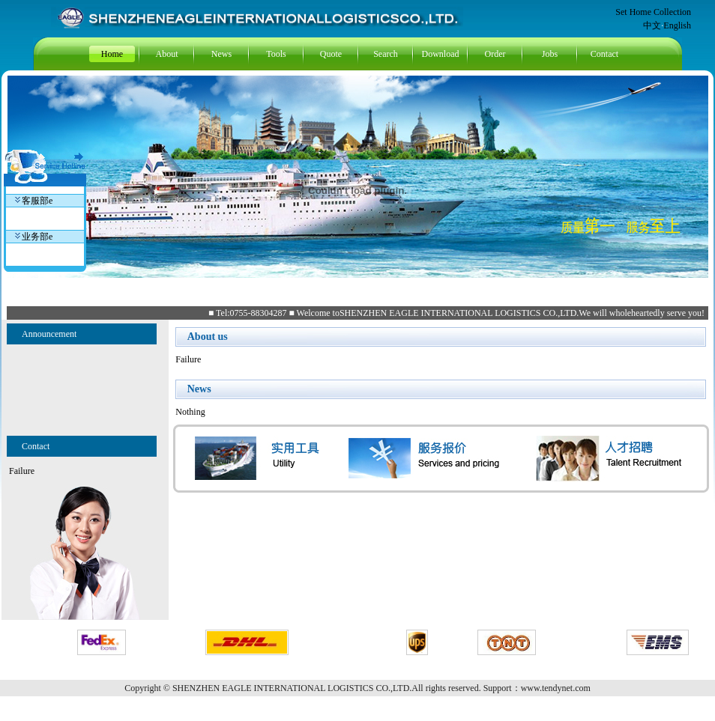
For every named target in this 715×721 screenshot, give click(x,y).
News (221, 54)
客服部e (33, 200)
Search (385, 54)
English (677, 25)
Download (440, 54)
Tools (276, 54)
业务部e (33, 236)
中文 (652, 25)
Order (495, 54)
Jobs (550, 54)
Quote (331, 54)
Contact (604, 54)
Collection (672, 12)
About (167, 54)
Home (112, 54)
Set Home (634, 12)
